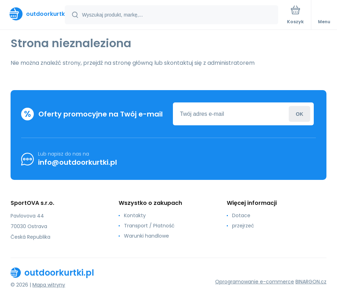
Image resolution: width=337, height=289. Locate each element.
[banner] (33, 14)
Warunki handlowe (146, 235)
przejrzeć (243, 225)
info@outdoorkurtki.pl (77, 162)
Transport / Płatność (149, 225)
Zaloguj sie (299, 114)
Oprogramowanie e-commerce (254, 281)
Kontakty (135, 215)
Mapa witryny (48, 284)
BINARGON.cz (310, 281)
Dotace (241, 215)
